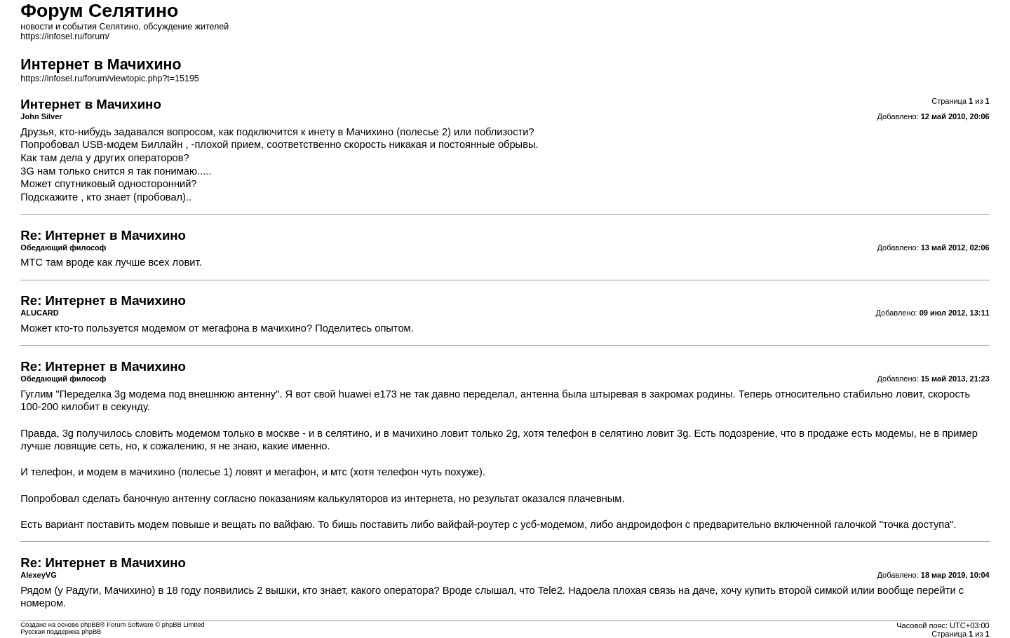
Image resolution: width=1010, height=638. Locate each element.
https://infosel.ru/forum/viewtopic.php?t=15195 (109, 78)
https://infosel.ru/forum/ (64, 36)
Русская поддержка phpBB (60, 631)
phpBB (90, 624)
